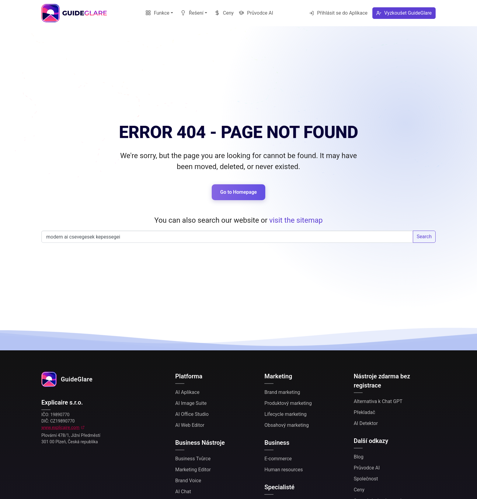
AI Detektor (366, 423)
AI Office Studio (192, 414)
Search (424, 236)
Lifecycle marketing (285, 414)
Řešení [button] (192, 13)
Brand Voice (188, 480)
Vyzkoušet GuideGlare (404, 13)
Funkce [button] (157, 13)
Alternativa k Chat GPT (378, 401)
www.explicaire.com (60, 427)
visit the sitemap (296, 220)
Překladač (364, 412)
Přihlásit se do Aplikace (338, 13)
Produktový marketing (288, 403)
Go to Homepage (238, 192)
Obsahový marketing (286, 425)
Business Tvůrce (193, 459)
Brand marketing (282, 392)
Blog (359, 457)
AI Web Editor (189, 425)
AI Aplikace (187, 392)
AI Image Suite (191, 403)
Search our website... (227, 237)
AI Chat (183, 491)
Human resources (283, 469)
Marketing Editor (193, 469)
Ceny (224, 13)
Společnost (366, 479)
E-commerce (278, 459)
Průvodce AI (255, 13)
